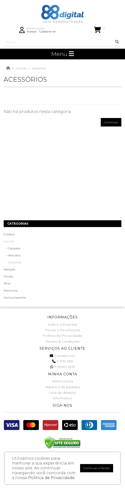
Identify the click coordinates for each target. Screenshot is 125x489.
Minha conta (62, 381)
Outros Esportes (15, 297)
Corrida (21, 68)
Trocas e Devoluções (62, 330)
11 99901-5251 (62, 367)
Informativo (62, 398)
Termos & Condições (62, 341)
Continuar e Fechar (96, 468)
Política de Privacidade (62, 336)
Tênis (7, 283)
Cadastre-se (47, 31)
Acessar (32, 31)
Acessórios (39, 68)
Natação (9, 269)
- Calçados (12, 248)
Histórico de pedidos (62, 387)
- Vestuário (12, 255)
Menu (62, 54)
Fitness (8, 276)
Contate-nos (62, 356)
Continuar (111, 122)
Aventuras (11, 290)
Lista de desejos (62, 392)
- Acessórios (13, 262)
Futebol (9, 234)
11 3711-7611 (62, 361)
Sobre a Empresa (62, 324)
